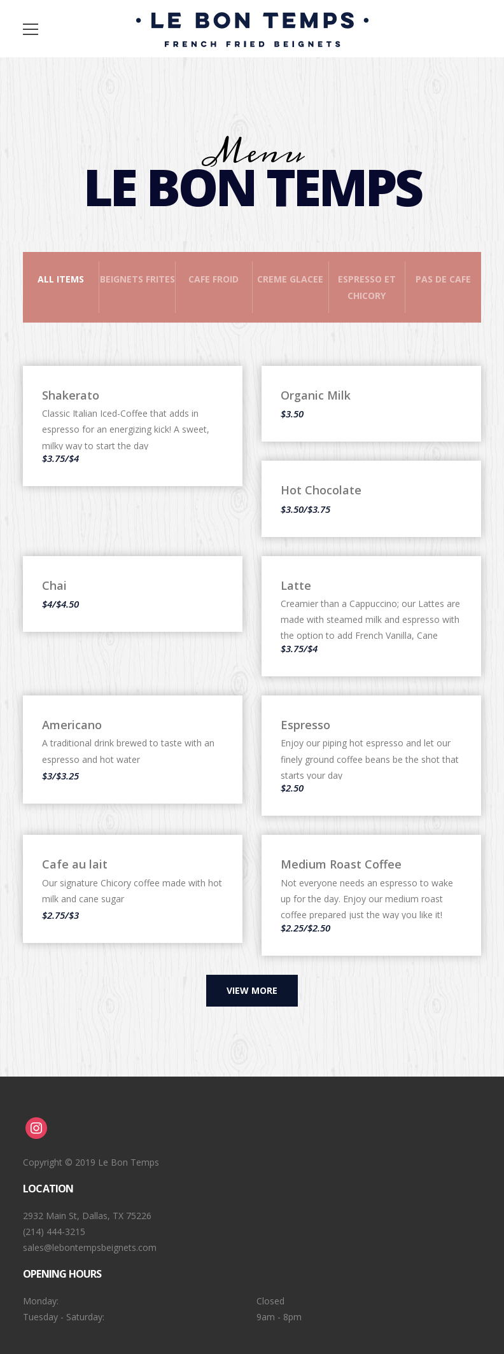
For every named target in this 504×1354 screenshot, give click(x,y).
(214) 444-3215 (54, 1231)
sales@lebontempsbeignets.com (90, 1247)
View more (252, 990)
